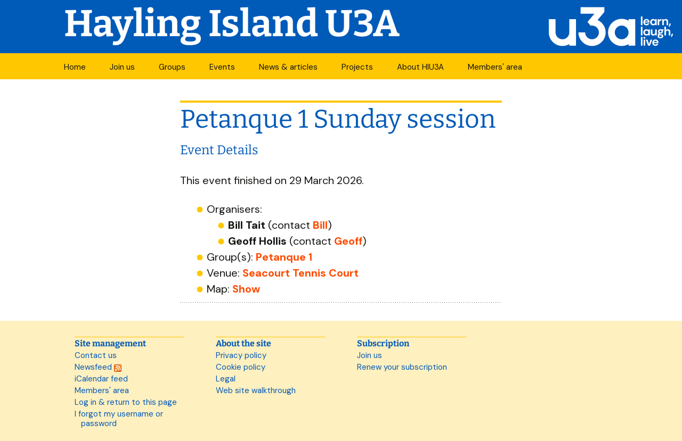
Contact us (96, 355)
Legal (226, 378)
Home (75, 67)
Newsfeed (98, 367)
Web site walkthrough (256, 390)
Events (222, 67)
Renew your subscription (402, 367)
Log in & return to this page (126, 402)
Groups (172, 67)
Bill (320, 225)
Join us (122, 67)
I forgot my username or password (119, 419)
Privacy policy (241, 355)
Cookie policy (240, 367)
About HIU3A (420, 67)
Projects (357, 67)
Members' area (495, 67)
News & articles (288, 67)
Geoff (348, 241)
